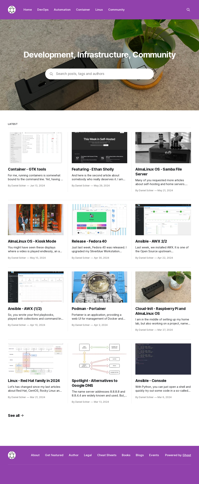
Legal (88, 455)
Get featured (54, 455)
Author (74, 455)
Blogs (140, 455)
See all (16, 415)
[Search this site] (188, 10)
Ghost (187, 455)
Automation (62, 9)
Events (154, 455)
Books (126, 455)
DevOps (42, 9)
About (35, 455)
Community (116, 9)
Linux (99, 9)
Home (27, 9)
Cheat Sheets (106, 455)
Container (83, 9)
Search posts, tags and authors (80, 74)
